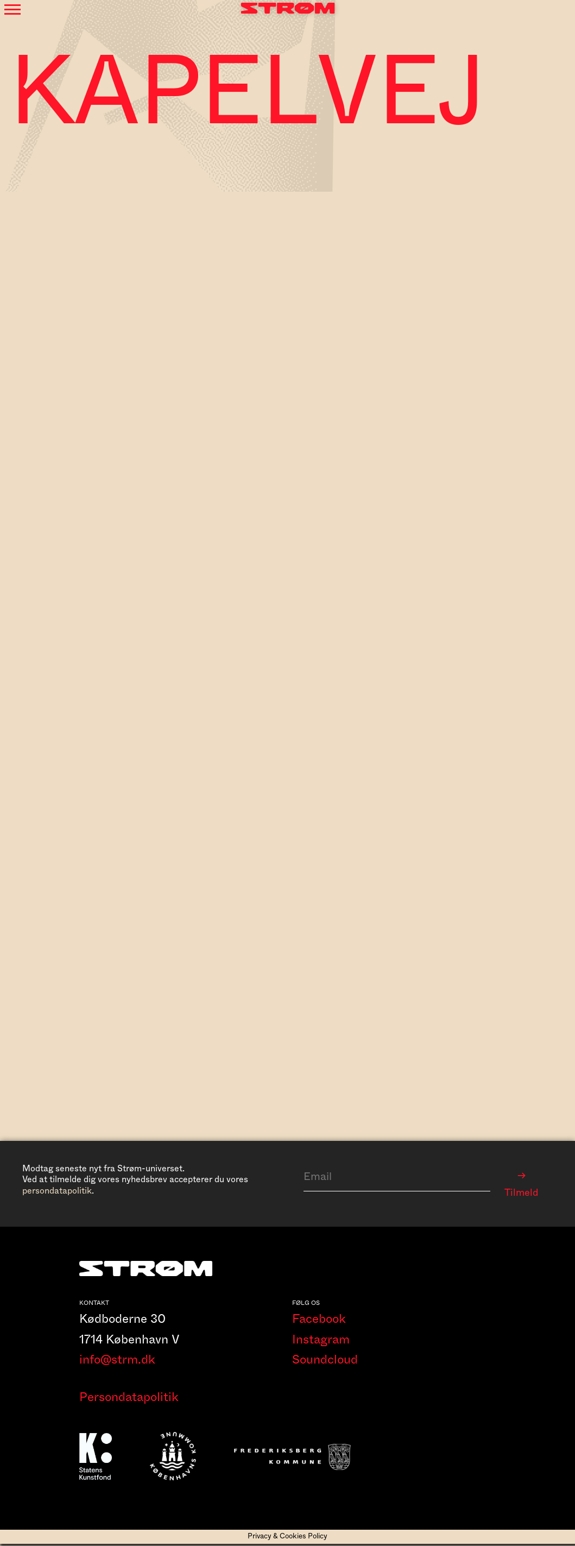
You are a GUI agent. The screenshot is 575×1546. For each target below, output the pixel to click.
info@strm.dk (117, 1362)
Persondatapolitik (129, 1399)
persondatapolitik (57, 1191)
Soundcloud (325, 1362)
